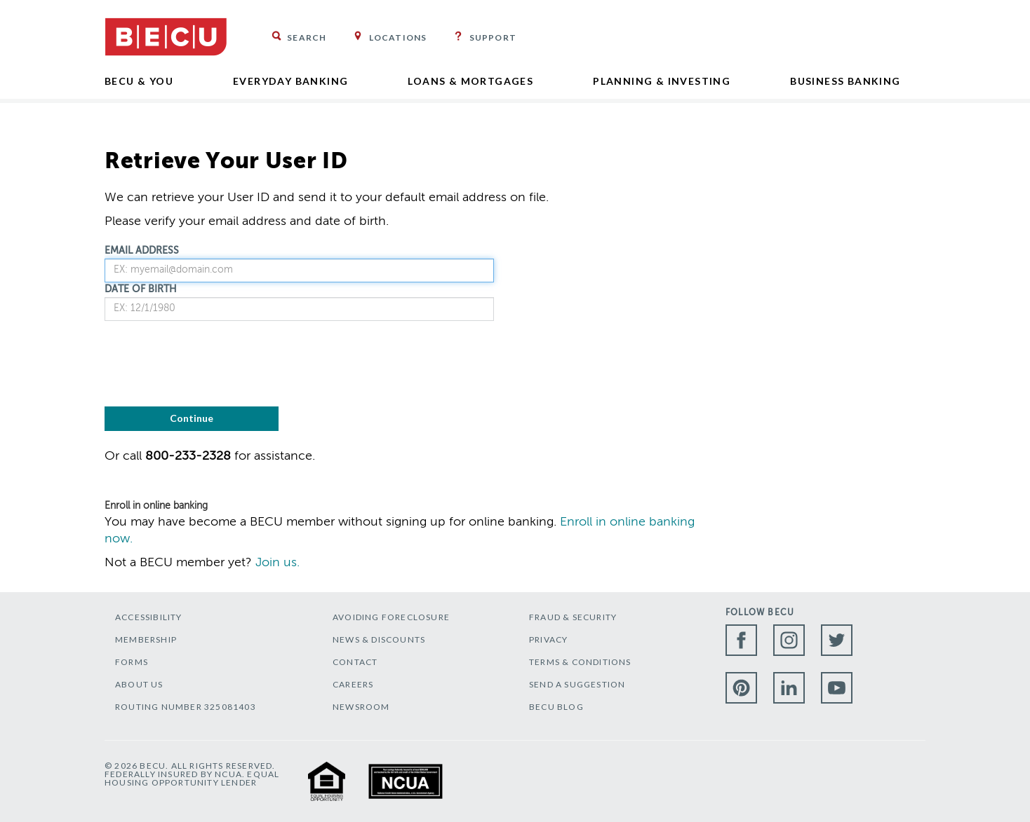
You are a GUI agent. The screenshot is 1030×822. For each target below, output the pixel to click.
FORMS (131, 662)
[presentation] (211, 362)
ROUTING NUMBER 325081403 (185, 706)
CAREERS (353, 684)
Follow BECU (759, 613)
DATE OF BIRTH (141, 289)
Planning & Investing (661, 81)
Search (306, 37)
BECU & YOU (139, 81)
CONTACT (355, 662)
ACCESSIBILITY (148, 617)
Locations (398, 37)
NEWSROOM (361, 706)
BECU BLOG (556, 706)
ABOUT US (139, 684)
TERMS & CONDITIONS (580, 662)
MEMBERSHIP (146, 639)
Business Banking (845, 81)
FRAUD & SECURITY (573, 617)
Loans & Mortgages (470, 81)
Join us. (277, 562)
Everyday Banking (290, 81)
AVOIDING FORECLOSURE (391, 617)
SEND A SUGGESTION (577, 684)
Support (492, 37)
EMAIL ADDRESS (142, 251)
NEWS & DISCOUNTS (379, 639)
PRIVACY (548, 639)
